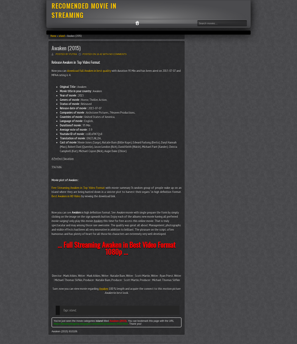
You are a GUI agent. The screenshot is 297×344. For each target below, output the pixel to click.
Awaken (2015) (66, 48)
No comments (118, 54)
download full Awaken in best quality (89, 71)
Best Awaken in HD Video (66, 196)
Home (53, 35)
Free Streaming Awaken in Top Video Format (78, 188)
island (62, 35)
